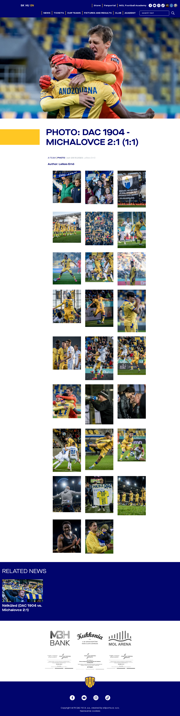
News (46, 13)
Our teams (74, 13)
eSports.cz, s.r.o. (111, 708)
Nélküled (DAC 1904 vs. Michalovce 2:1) (22, 607)
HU (27, 5)
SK (22, 5)
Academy (130, 13)
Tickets (59, 13)
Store (97, 5)
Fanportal (110, 5)
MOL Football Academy (132, 5)
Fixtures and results (98, 13)
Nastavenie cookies (90, 711)
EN (32, 5)
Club (118, 13)
